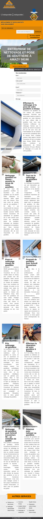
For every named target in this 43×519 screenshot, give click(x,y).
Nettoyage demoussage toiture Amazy (11, 508)
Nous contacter (19, 66)
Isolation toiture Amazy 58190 (22, 507)
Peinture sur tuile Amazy (11, 503)
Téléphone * (19, 92)
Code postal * (19, 81)
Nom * (17, 75)
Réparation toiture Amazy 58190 (32, 506)
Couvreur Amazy (20, 503)
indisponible (6, 15)
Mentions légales (26, 518)
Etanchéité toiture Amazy (32, 511)
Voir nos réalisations (7, 28)
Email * (17, 87)
